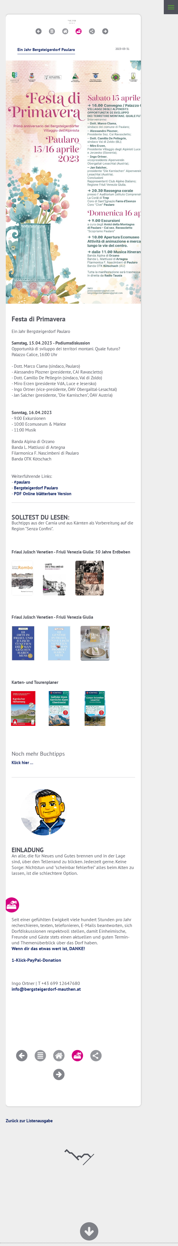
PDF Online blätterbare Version (42, 493)
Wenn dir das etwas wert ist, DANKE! (48, 948)
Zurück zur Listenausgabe (29, 1120)
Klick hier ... (22, 762)
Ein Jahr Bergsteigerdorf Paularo (46, 49)
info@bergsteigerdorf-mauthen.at (46, 989)
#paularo (22, 482)
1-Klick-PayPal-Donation (36, 960)
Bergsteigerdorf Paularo (36, 488)
